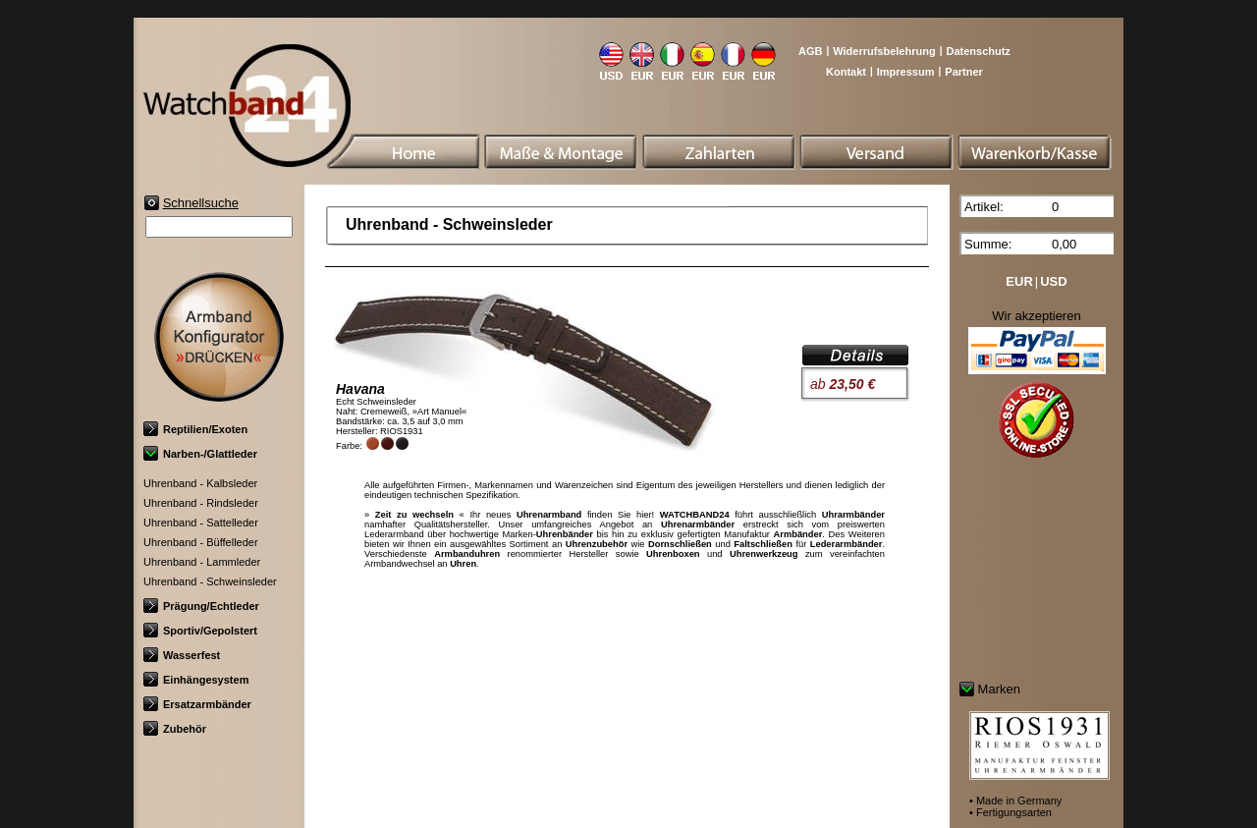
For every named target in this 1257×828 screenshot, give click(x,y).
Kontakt (846, 72)
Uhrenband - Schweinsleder (210, 581)
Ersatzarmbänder (197, 704)
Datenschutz (978, 51)
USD (1053, 281)
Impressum (906, 72)
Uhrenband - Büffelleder (200, 542)
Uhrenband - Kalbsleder (200, 483)
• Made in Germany (1015, 800)
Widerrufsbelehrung (884, 51)
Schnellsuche (201, 202)
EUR (1019, 281)
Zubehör (174, 729)
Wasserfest (181, 655)
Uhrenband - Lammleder (201, 562)
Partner (964, 72)
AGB (810, 51)
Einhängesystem (195, 680)
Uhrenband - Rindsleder (200, 503)
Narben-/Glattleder (200, 454)
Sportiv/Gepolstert (200, 630)
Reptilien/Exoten (195, 429)
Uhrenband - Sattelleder (200, 522)
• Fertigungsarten (1010, 812)
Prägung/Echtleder (201, 606)
